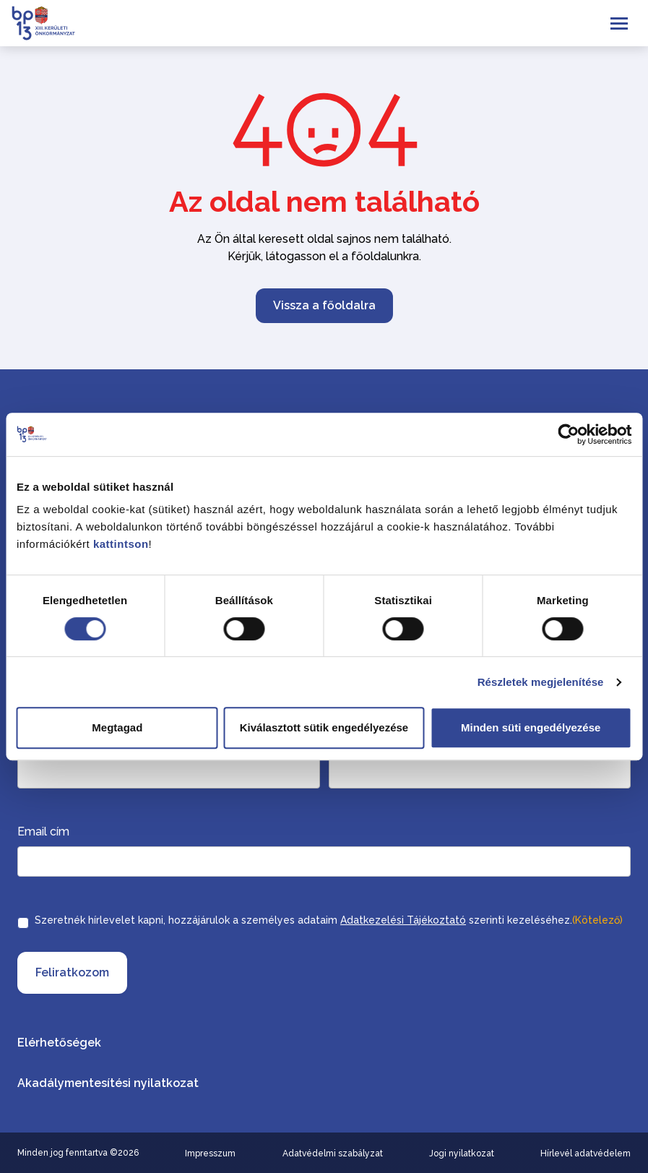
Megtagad (117, 727)
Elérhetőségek (59, 1042)
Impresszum (210, 1153)
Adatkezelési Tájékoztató (403, 920)
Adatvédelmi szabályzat (332, 1153)
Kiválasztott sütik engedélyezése (324, 727)
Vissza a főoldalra (324, 305)
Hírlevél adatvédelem (585, 1153)
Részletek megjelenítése (541, 682)
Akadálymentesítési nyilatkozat (108, 1083)
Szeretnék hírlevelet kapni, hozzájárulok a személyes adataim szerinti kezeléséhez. (329, 920)
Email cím (43, 831)
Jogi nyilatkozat (461, 1153)
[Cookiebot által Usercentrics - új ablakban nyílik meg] (568, 434)
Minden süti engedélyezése (530, 727)
